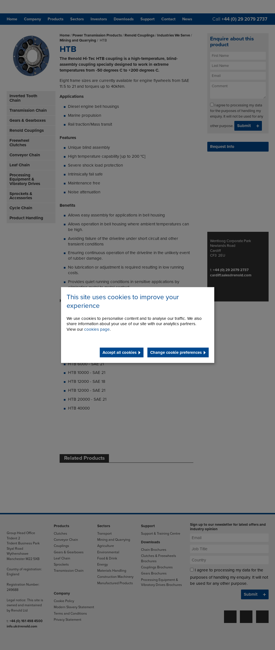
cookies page (97, 329)
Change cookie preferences (176, 352)
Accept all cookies (120, 352)
